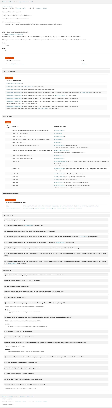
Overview (4, 1)
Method (24, 8)
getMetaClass (55, 206)
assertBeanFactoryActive (30, 206)
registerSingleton (51, 208)
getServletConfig (58, 155)
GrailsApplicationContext (15, 34)
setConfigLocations (59, 176)
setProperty (79, 208)
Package (11, 1)
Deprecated (22, 1)
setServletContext (59, 185)
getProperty (63, 206)
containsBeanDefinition (44, 206)
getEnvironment (58, 139)
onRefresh (84, 206)
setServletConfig (58, 182)
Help (32, 1)
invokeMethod (77, 206)
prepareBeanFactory (59, 168)
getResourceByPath (59, 145)
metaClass (83, 64)
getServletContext (59, 158)
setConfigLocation (59, 174)
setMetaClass (71, 208)
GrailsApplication (28, 86)
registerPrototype (28, 208)
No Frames (9, 6)
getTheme (70, 206)
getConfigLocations (59, 136)
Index (27, 1)
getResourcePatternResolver (61, 150)
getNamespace (57, 142)
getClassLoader (58, 133)
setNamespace (57, 179)
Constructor (18, 8)
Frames (4, 6)
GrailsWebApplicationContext (14, 83)
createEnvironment (59, 130)
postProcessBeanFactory (60, 161)
